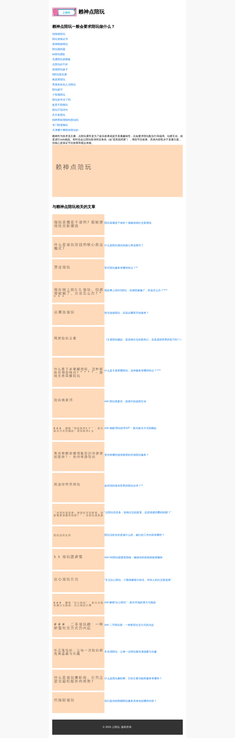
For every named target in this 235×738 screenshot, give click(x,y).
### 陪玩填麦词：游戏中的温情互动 (125, 401)
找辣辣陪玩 (58, 34)
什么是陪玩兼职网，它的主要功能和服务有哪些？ (133, 678)
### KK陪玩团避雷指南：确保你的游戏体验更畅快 (133, 557)
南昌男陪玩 (58, 79)
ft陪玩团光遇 (59, 74)
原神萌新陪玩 (60, 44)
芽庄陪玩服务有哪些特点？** (121, 267)
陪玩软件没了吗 (61, 99)
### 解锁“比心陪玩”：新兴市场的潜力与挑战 (130, 602)
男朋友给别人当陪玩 (64, 84)
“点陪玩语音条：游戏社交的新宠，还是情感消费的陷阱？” (138, 512)
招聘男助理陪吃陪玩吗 (65, 120)
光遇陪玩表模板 (61, 59)
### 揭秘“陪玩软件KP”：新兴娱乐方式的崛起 (130, 428)
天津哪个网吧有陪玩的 (65, 130)
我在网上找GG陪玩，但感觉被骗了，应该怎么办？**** (135, 290)
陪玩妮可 (57, 89)
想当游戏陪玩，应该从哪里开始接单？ (126, 312)
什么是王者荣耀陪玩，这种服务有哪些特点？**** (132, 370)
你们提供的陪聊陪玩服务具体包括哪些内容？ (130, 701)
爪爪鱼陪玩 (58, 114)
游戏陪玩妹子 (60, 69)
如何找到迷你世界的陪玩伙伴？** (123, 485)
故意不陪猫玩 (60, 104)
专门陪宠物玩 (60, 125)
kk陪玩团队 (58, 54)
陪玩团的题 (58, 49)
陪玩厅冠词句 (60, 109)
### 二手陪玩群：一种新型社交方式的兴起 (129, 625)
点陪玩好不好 (60, 64)
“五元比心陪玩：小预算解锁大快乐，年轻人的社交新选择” (138, 580)
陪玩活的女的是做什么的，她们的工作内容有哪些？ (134, 535)
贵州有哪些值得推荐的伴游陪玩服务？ (126, 454)
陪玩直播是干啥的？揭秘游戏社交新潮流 (127, 222)
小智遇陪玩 (58, 94)
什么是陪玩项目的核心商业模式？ (124, 245)
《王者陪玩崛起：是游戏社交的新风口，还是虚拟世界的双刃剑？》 (143, 339)
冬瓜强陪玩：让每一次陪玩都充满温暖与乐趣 (130, 651)
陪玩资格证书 (60, 39)
